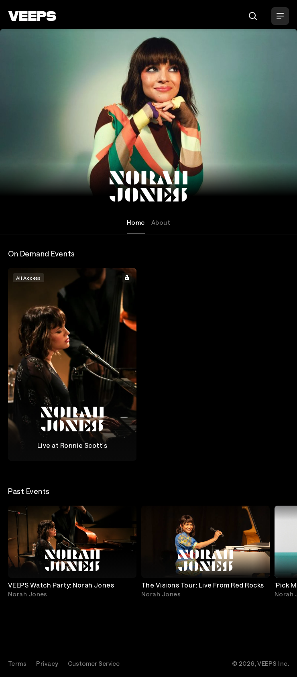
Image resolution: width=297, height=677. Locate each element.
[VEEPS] (32, 16)
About (160, 222)
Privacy (47, 663)
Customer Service (94, 663)
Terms (17, 663)
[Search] (253, 16)
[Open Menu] (280, 16)
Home (136, 222)
